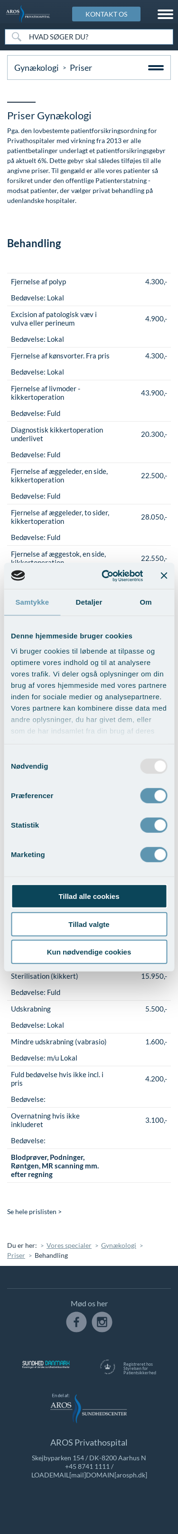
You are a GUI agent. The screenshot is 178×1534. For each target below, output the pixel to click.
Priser (16, 1255)
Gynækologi (36, 67)
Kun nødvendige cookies (89, 952)
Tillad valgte (88, 924)
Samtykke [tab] (32, 602)
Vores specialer (69, 1245)
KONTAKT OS (106, 14)
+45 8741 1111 (87, 1466)
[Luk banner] (163, 575)
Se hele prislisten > (34, 1211)
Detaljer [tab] (89, 602)
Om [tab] (146, 602)
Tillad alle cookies (88, 896)
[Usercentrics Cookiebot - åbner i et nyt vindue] (106, 575)
